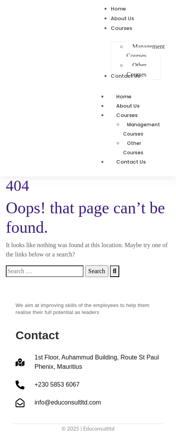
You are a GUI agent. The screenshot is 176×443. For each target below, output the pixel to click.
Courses (135, 115)
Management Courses (141, 129)
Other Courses (133, 148)
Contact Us (131, 162)
